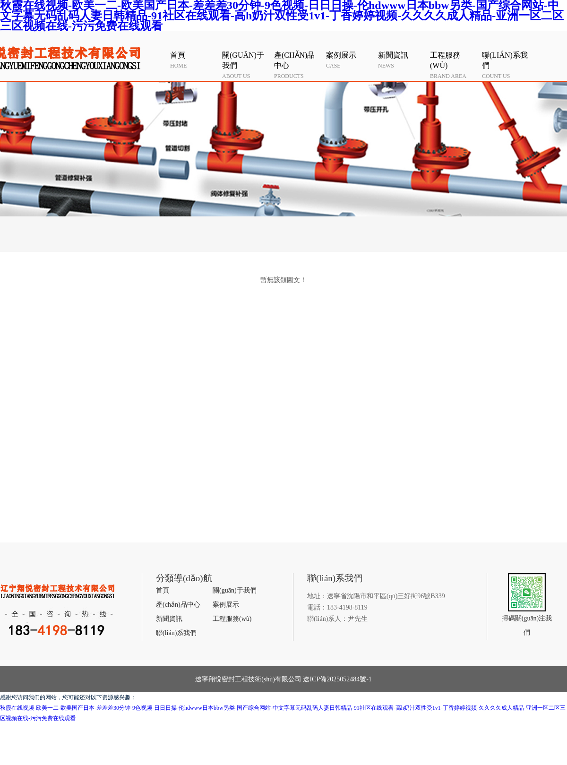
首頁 (162, 590)
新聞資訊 (169, 618)
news (401, 59)
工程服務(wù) (232, 618)
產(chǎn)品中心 (178, 604)
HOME (193, 59)
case (349, 59)
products (297, 64)
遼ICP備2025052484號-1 (336, 679)
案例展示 (226, 604)
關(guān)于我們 (235, 590)
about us (245, 64)
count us (505, 64)
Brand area (453, 64)
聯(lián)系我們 (176, 632)
